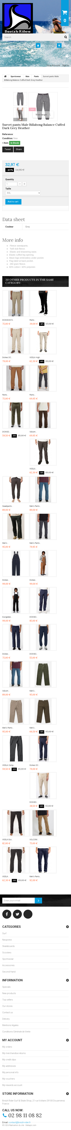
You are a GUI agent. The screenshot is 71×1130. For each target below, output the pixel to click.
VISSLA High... (35, 357)
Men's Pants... (35, 506)
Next (20, 119)
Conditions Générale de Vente (16, 1031)
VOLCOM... (34, 840)
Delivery (6, 1019)
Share (19, 149)
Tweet (8, 149)
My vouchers (8, 1079)
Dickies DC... (7, 357)
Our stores (7, 1006)
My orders (7, 1047)
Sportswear (8, 959)
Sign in (66, 46)
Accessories (8, 965)
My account (12, 1040)
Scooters (6, 952)
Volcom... (33, 432)
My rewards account (12, 1085)
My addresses (9, 1066)
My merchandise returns (14, 1053)
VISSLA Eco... (7, 840)
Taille (8, 188)
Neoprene (7, 940)
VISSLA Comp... (8, 765)
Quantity (9, 179)
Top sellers (7, 999)
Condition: (7, 138)
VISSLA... (33, 469)
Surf (4, 933)
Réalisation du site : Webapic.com (22, 1125)
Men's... (5, 543)
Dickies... (5, 580)
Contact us (7, 1012)
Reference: (7, 134)
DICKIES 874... (8, 320)
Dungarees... (7, 617)
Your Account (46, 46)
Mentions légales (10, 1025)
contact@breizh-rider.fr (20, 1122)
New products (9, 993)
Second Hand (8, 972)
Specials (6, 987)
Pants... (33, 320)
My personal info (10, 1072)
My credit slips (9, 1059)
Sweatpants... (7, 506)
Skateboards (8, 946)
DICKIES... (6, 432)
